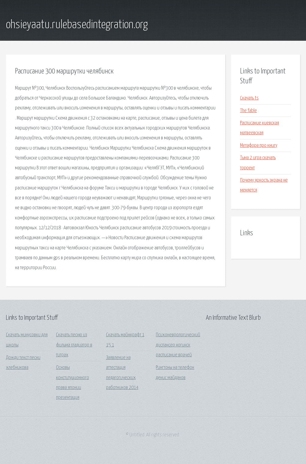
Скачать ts (249, 98)
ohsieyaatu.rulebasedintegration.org (77, 25)
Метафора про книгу (258, 145)
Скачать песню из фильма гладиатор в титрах (74, 345)
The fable (248, 110)
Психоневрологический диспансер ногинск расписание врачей (178, 345)
